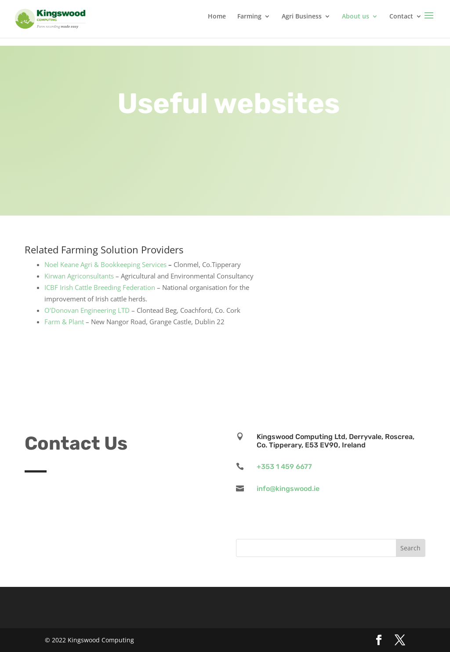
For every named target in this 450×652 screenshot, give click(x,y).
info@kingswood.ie (288, 488)
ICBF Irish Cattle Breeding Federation (99, 287)
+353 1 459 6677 (284, 466)
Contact (401, 16)
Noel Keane (61, 264)
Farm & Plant (64, 321)
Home (217, 16)
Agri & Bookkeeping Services (123, 264)
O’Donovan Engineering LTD (87, 310)
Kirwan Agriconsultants (79, 275)
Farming (249, 16)
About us (355, 16)
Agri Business (302, 16)
